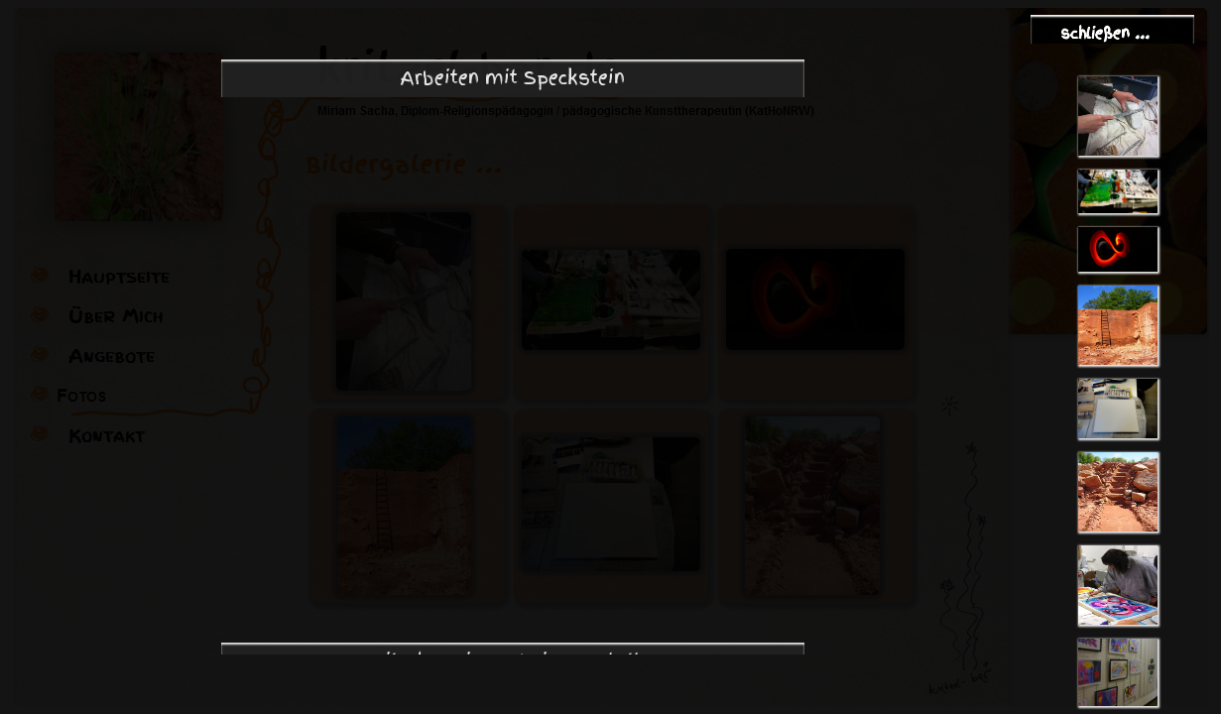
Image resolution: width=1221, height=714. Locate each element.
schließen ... (1105, 33)
